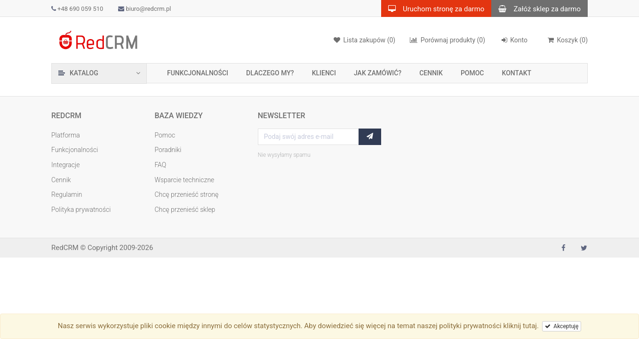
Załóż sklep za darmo (536, 8)
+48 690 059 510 (77, 9)
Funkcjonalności (197, 73)
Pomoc (472, 73)
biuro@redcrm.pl (144, 9)
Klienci (324, 73)
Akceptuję (561, 326)
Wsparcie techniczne (184, 180)
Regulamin (66, 194)
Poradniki (167, 149)
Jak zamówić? (377, 73)
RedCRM (65, 247)
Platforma (65, 135)
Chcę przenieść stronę (186, 194)
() (567, 40)
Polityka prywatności (81, 209)
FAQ (160, 165)
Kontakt (517, 73)
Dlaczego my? (270, 73)
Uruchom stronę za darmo (432, 8)
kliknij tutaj (520, 326)
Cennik (431, 73)
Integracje (65, 165)
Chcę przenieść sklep (184, 209)
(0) (447, 40)
